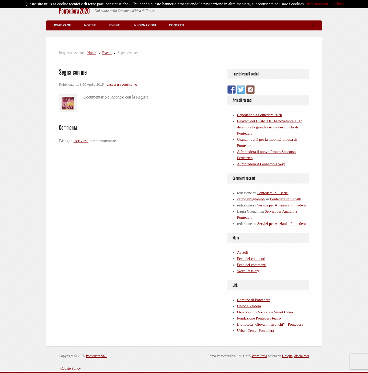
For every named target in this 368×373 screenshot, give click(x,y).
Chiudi (340, 4)
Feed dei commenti (251, 265)
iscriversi (80, 141)
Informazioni (144, 25)
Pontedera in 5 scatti (273, 193)
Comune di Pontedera (253, 300)
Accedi (242, 252)
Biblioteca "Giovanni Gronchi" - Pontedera (270, 324)
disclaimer (301, 356)
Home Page (62, 25)
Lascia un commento (122, 84)
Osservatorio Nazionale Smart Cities (265, 312)
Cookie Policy (70, 368)
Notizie (90, 25)
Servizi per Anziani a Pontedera (281, 205)
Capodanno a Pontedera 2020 (259, 115)
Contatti (176, 25)
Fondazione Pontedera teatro (259, 318)
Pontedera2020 (74, 11)
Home (91, 53)
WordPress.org (248, 271)
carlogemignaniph (250, 199)
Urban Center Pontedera (255, 330)
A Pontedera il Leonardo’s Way (261, 164)
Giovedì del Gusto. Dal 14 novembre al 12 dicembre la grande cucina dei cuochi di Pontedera (269, 127)
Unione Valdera (249, 306)
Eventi (114, 25)
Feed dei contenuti (251, 259)
